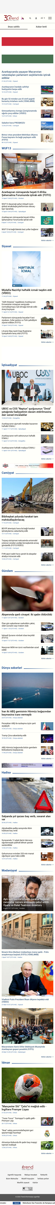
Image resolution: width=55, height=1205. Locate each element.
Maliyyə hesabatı (31, 1175)
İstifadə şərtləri (43, 1179)
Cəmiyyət (8, 472)
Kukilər (35, 1183)
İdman (6, 1062)
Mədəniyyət (9, 870)
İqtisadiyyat (9, 365)
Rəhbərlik (43, 1175)
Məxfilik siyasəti (23, 1183)
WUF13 (6, 148)
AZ (42, 18)
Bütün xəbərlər (46, 240)
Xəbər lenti (41, 26)
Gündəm (7, 571)
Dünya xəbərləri (12, 667)
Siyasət (6, 246)
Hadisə (6, 772)
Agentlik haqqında (14, 1175)
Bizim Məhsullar (12, 1179)
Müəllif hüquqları (28, 1179)
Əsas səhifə (14, 26)
